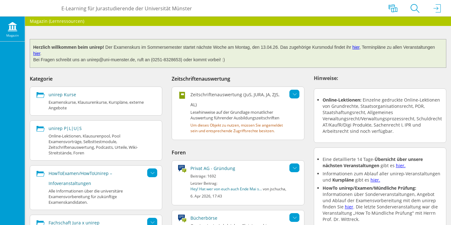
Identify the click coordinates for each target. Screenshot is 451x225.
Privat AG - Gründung (212, 168)
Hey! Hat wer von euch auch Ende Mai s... (226, 189)
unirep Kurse (62, 95)
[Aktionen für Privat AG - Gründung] (294, 167)
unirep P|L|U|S (65, 128)
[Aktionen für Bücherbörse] (294, 217)
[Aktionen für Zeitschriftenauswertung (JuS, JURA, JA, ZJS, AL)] (294, 94)
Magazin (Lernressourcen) (57, 21)
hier (356, 47)
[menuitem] (12, 29)
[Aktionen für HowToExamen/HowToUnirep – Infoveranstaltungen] (152, 172)
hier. (401, 165)
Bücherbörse (203, 218)
